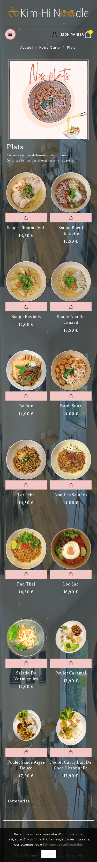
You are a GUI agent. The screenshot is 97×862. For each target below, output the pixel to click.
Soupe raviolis (26, 316)
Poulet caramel (70, 673)
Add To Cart (26, 217)
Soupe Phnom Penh (26, 228)
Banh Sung (70, 406)
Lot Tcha (26, 495)
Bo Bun (26, 406)
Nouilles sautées (71, 495)
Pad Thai (26, 584)
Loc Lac (70, 584)
